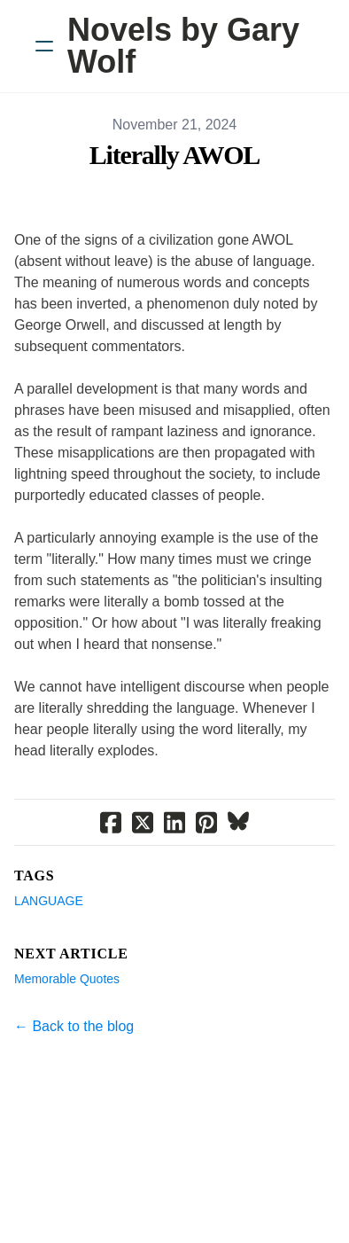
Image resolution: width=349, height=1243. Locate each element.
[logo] (197, 46)
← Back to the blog (74, 1026)
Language (48, 901)
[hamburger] (44, 46)
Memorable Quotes (67, 979)
